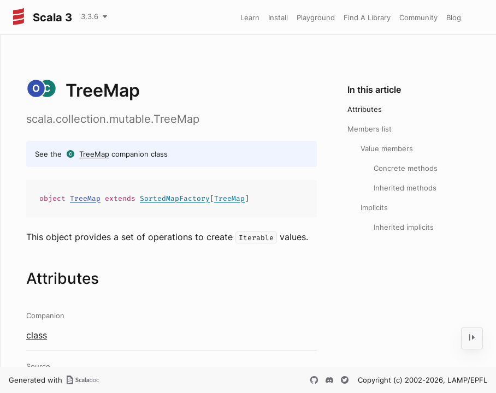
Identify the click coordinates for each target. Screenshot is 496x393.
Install (278, 17)
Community (418, 17)
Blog (453, 17)
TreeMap (94, 154)
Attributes (364, 109)
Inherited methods (405, 187)
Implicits (374, 207)
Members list (369, 128)
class (36, 335)
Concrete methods (406, 168)
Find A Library (367, 17)
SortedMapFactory (175, 198)
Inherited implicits (404, 227)
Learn (249, 17)
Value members (387, 148)
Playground (316, 17)
